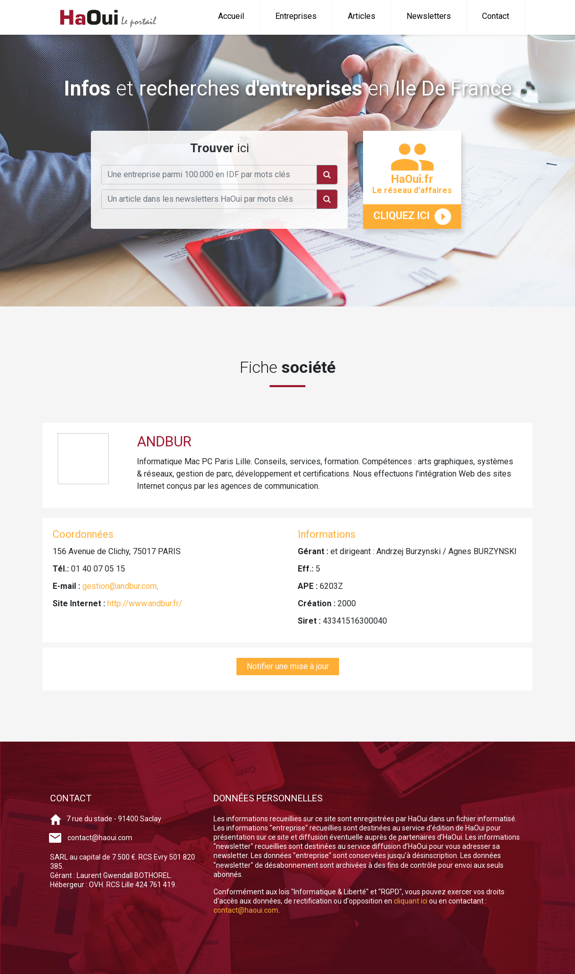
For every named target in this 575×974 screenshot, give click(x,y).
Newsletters (428, 16)
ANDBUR (164, 441)
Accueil (231, 16)
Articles (361, 16)
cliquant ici (411, 901)
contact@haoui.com (99, 838)
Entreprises (296, 16)
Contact (495, 16)
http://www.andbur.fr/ (144, 603)
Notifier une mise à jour (288, 666)
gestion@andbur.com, (120, 586)
